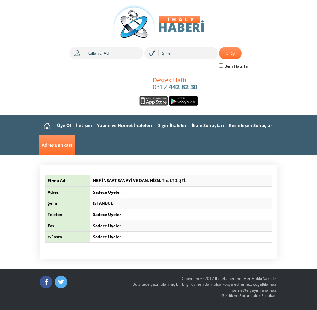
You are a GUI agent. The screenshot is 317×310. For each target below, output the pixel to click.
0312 (175, 84)
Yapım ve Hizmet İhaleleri (124, 125)
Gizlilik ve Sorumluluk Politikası (249, 295)
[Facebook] (46, 282)
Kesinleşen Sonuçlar (250, 125)
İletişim (84, 125)
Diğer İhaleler (172, 125)
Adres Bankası (57, 145)
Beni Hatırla (233, 66)
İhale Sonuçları (208, 125)
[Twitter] (61, 282)
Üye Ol (64, 125)
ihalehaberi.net (229, 278)
